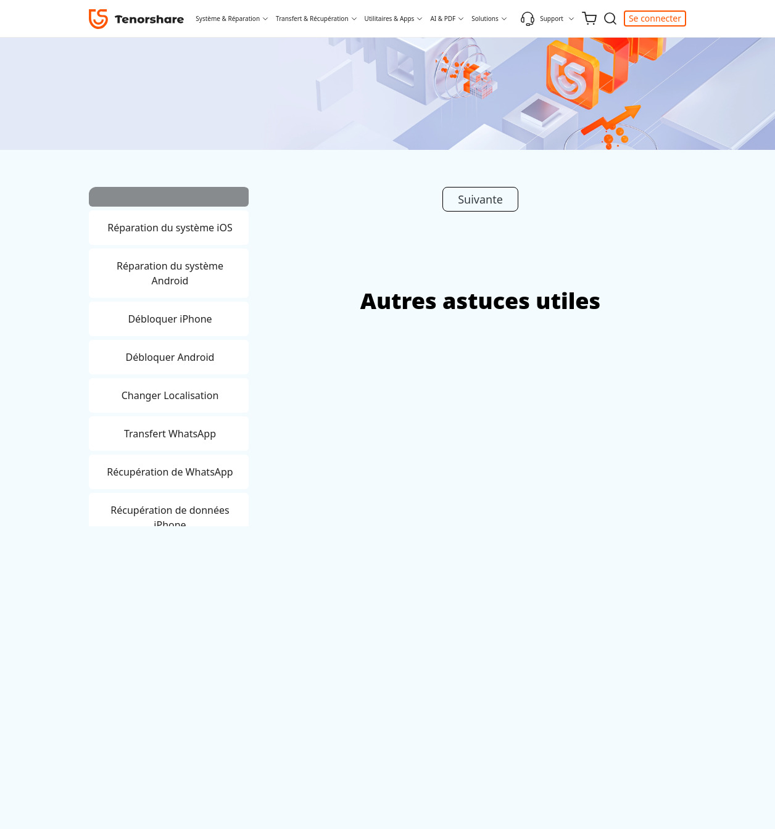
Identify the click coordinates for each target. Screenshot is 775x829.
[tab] (169, 198)
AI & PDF (442, 18)
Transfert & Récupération (312, 18)
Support (541, 18)
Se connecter (655, 18)
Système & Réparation (228, 18)
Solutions (485, 18)
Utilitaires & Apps (390, 18)
